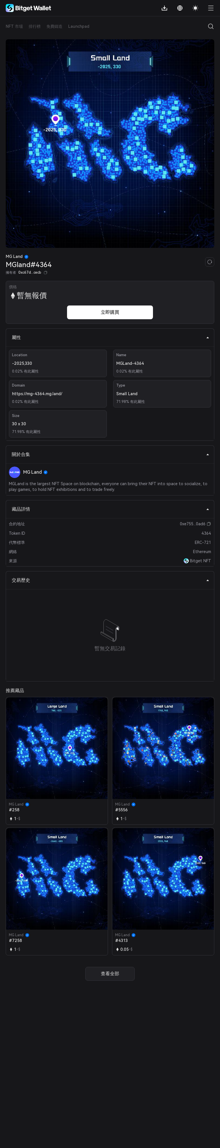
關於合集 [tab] (110, 454)
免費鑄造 (54, 26)
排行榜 (35, 26)
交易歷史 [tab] (110, 580)
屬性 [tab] (110, 337)
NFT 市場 (14, 26)
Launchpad (78, 26)
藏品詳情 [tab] (110, 509)
